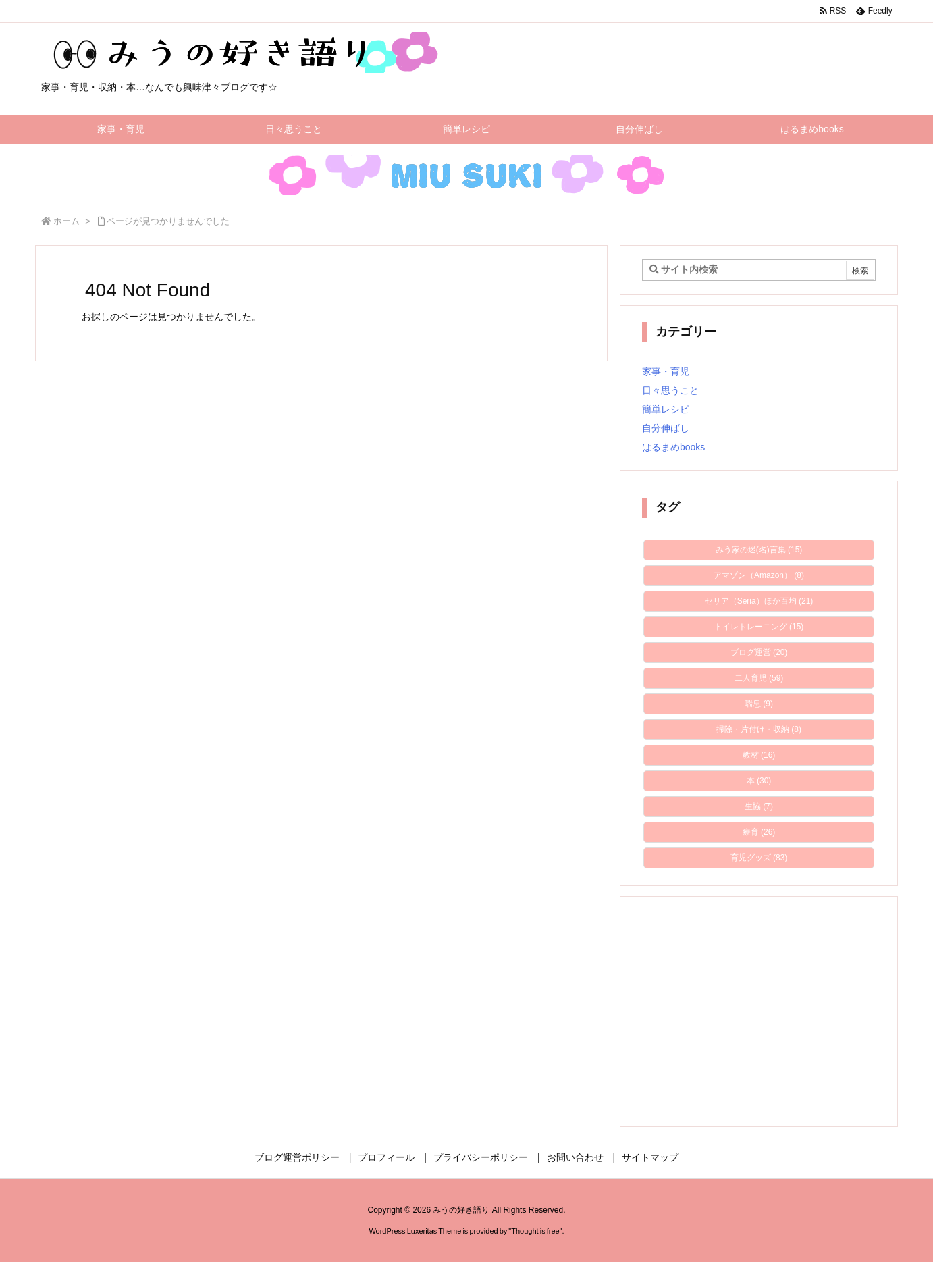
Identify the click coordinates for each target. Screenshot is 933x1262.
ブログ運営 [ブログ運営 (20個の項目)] (759, 652)
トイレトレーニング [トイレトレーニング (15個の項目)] (759, 626)
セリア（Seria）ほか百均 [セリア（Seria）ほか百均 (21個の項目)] (759, 601)
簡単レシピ (665, 409)
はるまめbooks (673, 447)
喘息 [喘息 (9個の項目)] (759, 703)
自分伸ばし (665, 428)
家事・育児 (665, 371)
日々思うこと (670, 390)
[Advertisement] (759, 1011)
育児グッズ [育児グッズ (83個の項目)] (759, 857)
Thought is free (535, 1231)
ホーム (66, 221)
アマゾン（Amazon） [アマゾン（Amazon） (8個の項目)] (759, 575)
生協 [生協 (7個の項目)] (759, 806)
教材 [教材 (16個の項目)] (759, 755)
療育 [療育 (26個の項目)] (759, 832)
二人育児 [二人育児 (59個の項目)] (759, 678)
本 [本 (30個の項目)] (759, 780)
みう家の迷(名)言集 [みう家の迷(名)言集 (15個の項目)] (759, 549)
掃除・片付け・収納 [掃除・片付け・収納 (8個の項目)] (758, 729)
